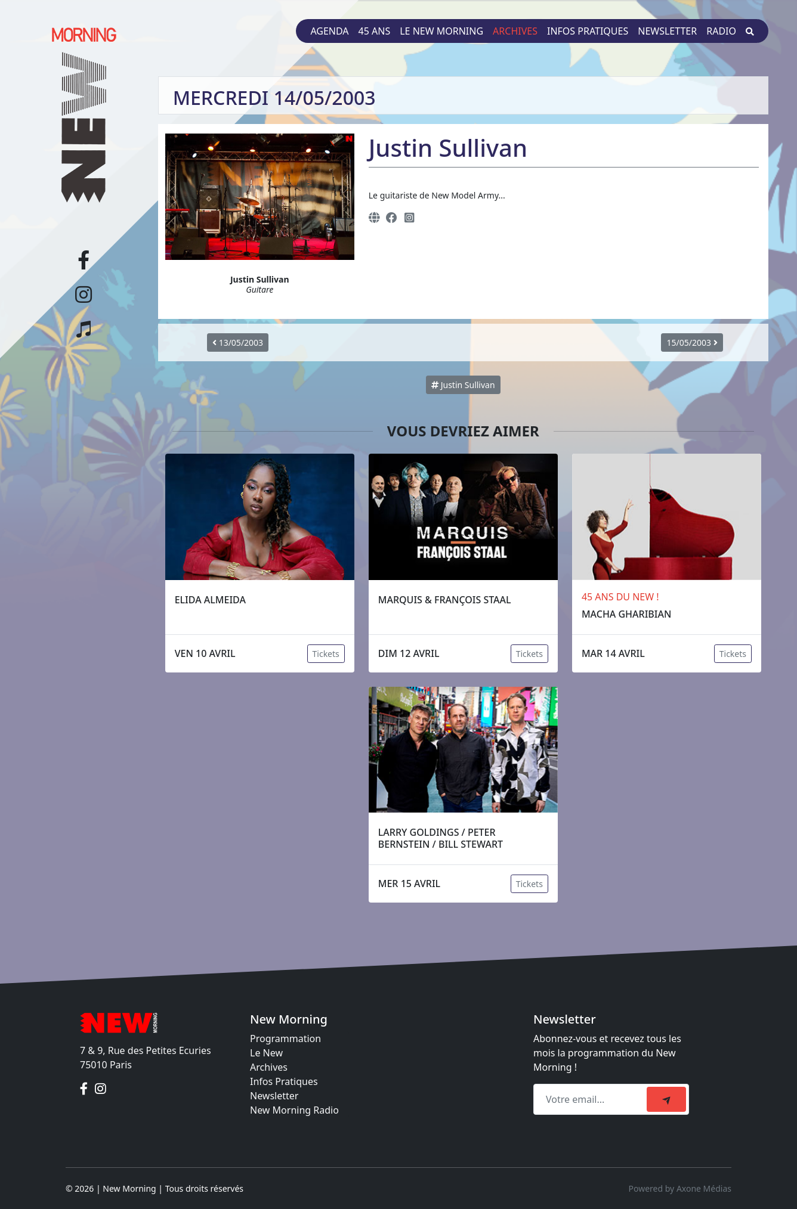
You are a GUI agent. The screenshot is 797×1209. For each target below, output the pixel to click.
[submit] (666, 1099)
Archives (515, 31)
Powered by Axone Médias (680, 1188)
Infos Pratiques (284, 1081)
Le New (266, 1052)
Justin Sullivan (463, 384)
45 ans (375, 31)
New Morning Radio (294, 1110)
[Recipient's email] (591, 1099)
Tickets (326, 653)
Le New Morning (441, 31)
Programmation (285, 1038)
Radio (721, 31)
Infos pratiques (587, 31)
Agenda (329, 31)
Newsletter (667, 31)
